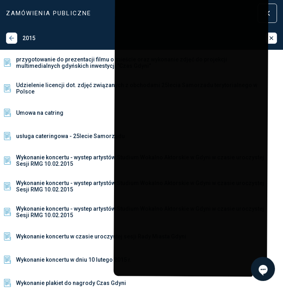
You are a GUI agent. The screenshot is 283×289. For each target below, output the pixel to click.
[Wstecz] (11, 38)
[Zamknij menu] (267, 13)
